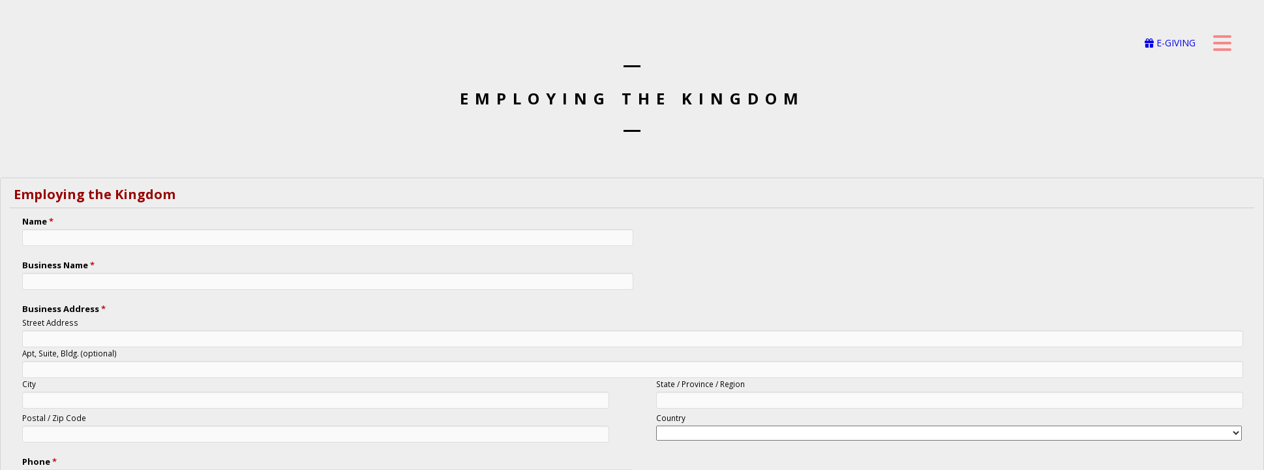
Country (670, 418)
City (29, 384)
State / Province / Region (700, 384)
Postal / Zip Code (54, 418)
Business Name (58, 265)
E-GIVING (1170, 43)
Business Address (64, 309)
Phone (39, 461)
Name (37, 221)
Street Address (50, 322)
